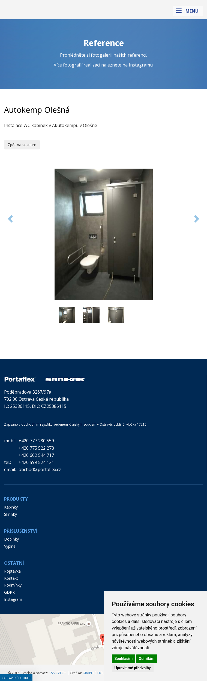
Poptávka (12, 571)
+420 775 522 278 (36, 448)
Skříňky (10, 514)
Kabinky (11, 507)
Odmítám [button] (147, 658)
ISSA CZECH (57, 673)
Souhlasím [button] (124, 658)
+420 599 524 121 (36, 462)
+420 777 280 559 (36, 441)
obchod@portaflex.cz (40, 469)
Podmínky (13, 585)
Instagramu (141, 65)
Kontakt (11, 578)
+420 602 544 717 (36, 455)
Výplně (10, 546)
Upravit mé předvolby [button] (133, 668)
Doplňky (11, 539)
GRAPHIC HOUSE (95, 673)
